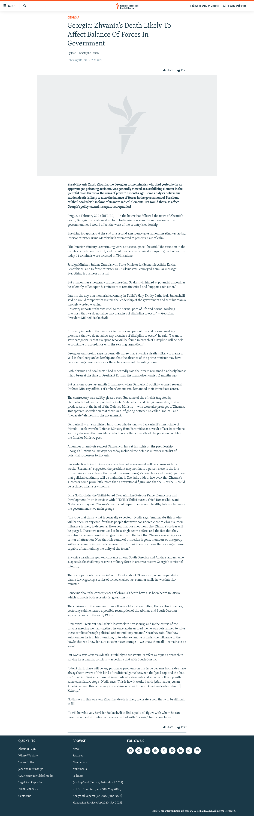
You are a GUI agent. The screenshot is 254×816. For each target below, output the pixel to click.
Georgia (73, 17)
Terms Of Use (26, 762)
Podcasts (78, 776)
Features (78, 756)
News (76, 749)
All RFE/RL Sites (28, 789)
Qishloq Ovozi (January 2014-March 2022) (98, 782)
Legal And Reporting (30, 782)
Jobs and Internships (30, 769)
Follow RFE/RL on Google (204, 6)
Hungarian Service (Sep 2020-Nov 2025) (97, 802)
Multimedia (80, 769)
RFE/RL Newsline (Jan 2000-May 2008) (97, 789)
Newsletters (80, 762)
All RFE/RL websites (234, 6)
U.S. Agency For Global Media (35, 776)
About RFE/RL (27, 749)
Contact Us (24, 796)
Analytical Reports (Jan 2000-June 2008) (97, 796)
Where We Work (28, 756)
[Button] (168, 70)
